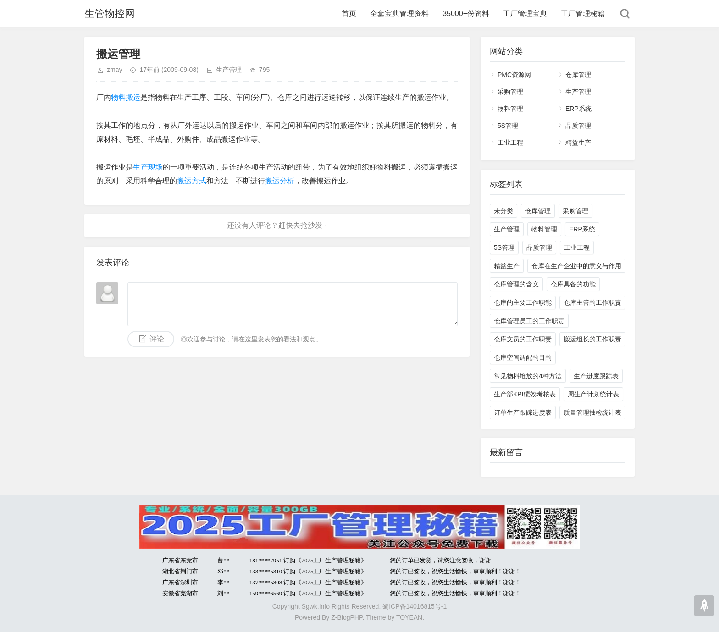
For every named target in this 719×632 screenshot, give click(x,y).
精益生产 (578, 142)
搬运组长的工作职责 (592, 339)
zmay (114, 69)
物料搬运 (125, 97)
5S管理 (508, 125)
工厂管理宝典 (525, 13)
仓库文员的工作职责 (523, 339)
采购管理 (510, 91)
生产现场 (147, 167)
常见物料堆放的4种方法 (528, 375)
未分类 (503, 210)
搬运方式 (191, 181)
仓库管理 (578, 74)
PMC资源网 (514, 74)
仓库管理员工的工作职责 (529, 320)
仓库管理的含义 (516, 284)
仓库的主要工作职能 (523, 302)
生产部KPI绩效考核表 (525, 394)
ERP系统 (578, 108)
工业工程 (510, 142)
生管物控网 (109, 13)
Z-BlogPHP (346, 617)
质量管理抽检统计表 (592, 412)
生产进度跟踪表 (596, 375)
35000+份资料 (465, 13)
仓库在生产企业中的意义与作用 (576, 265)
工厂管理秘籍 (583, 13)
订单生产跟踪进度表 (523, 412)
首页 (349, 13)
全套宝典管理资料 (399, 13)
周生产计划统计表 (593, 394)
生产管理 (229, 69)
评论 (156, 339)
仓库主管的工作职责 (592, 302)
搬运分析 (279, 181)
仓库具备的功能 (573, 284)
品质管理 (578, 125)
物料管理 (510, 108)
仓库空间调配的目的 (523, 357)
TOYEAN (409, 617)
